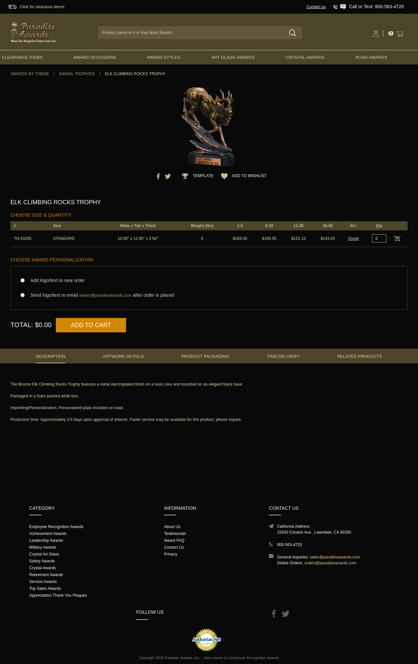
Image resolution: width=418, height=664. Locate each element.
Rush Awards (371, 57)
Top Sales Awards (45, 588)
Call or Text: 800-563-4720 (376, 6)
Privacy (170, 554)
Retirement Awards (46, 575)
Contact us (316, 7)
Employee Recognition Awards (56, 526)
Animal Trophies (77, 74)
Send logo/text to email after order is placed (209, 295)
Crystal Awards (305, 57)
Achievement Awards (48, 533)
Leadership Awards (46, 540)
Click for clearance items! (42, 7)
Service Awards (43, 581)
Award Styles (163, 57)
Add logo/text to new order (56, 280)
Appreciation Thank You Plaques (58, 595)
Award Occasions (94, 57)
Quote (353, 238)
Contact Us (174, 547)
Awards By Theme (29, 74)
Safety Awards (42, 561)
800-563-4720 (289, 544)
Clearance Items (22, 57)
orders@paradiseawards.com (330, 563)
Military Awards (42, 547)
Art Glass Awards (233, 57)
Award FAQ (174, 540)
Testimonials (175, 533)
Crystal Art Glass (44, 554)
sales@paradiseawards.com (335, 557)
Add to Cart (91, 325)
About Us (172, 526)
